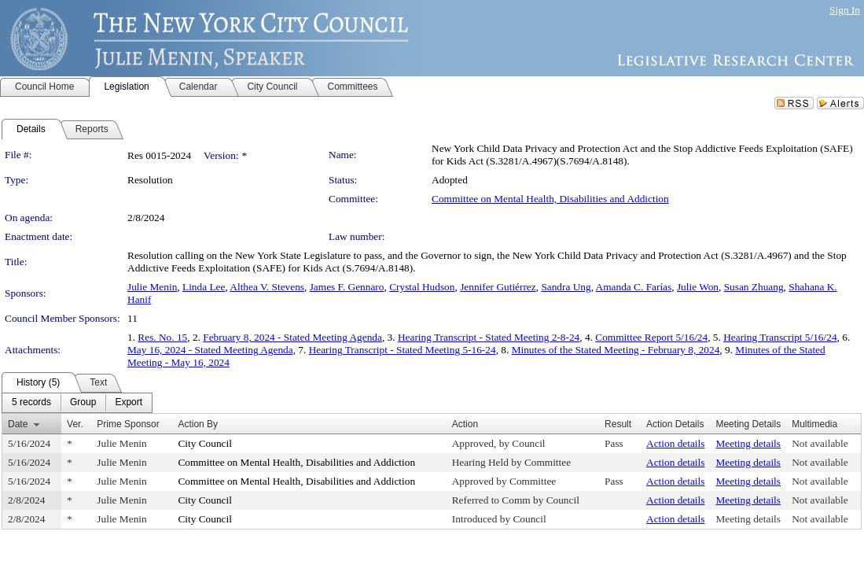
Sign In (844, 10)
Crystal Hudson (421, 287)
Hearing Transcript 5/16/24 (779, 337)
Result (618, 424)
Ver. (75, 424)
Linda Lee (203, 287)
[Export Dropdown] (128, 402)
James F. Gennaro (347, 287)
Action (465, 424)
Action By (198, 424)
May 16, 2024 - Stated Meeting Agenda (210, 350)
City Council (205, 443)
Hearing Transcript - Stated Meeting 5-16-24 (402, 350)
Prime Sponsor (128, 424)
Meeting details (748, 443)
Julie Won (698, 287)
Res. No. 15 (162, 337)
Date (18, 424)
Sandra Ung (565, 287)
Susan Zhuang (754, 287)
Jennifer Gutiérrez (498, 287)
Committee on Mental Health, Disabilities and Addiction (550, 199)
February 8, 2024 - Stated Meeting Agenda (292, 337)
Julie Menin (152, 287)
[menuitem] (31, 402)
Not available (819, 443)
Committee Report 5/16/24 (651, 337)
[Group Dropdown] (83, 402)
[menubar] (77, 403)
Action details (675, 443)
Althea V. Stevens (267, 287)
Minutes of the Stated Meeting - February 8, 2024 (616, 350)
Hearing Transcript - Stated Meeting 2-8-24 (488, 337)
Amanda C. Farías (634, 287)
